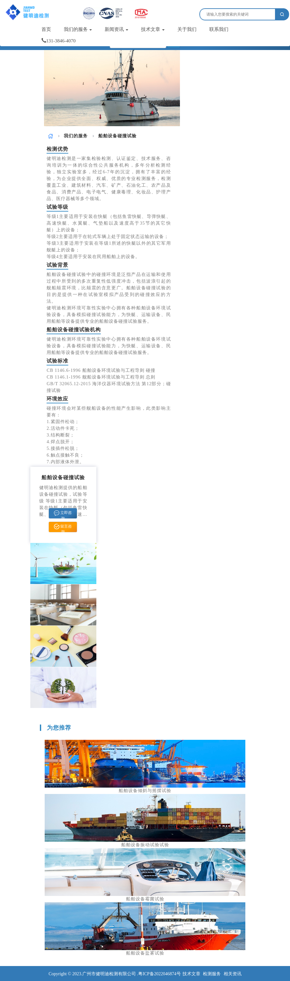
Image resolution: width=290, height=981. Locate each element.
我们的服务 (78, 29)
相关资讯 (233, 973)
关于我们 (187, 29)
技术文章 (153, 29)
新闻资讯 (116, 29)
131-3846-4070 (58, 40)
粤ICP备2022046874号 (159, 973)
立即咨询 (63, 514)
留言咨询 (63, 528)
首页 (46, 29)
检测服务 (212, 973)
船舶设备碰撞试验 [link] (117, 135)
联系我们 (218, 29)
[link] (50, 135)
